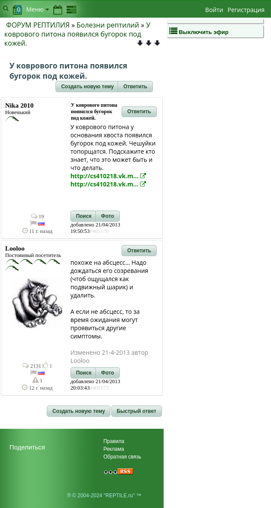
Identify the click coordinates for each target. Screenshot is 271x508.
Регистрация (246, 10)
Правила (114, 441)
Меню (37, 9)
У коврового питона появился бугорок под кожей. (77, 34)
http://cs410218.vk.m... (108, 176)
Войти (214, 10)
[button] (87, 86)
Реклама (114, 449)
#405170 (99, 231)
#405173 (99, 388)
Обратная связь (122, 457)
